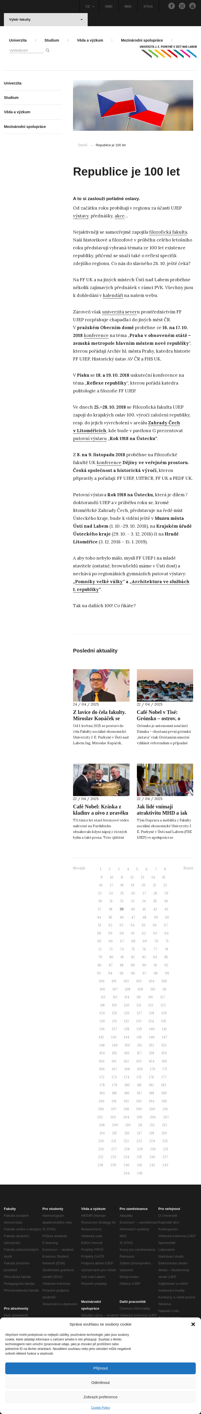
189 (164, 1093)
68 (133, 941)
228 (127, 1149)
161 (114, 1061)
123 (163, 1005)
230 (153, 1149)
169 (140, 1069)
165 (164, 1061)
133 (138, 1021)
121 (139, 1005)
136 (102, 1029)
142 (101, 1037)
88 (122, 965)
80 (111, 957)
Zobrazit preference (100, 1397)
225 (165, 1141)
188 (151, 1093)
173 (114, 1077)
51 (99, 925)
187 (139, 1093)
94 (110, 973)
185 (114, 1093)
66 (111, 941)
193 (139, 1101)
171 (165, 1069)
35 (155, 901)
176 (151, 1077)
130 (102, 1021)
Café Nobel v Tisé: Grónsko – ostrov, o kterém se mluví (158, 718)
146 (152, 1037)
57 (166, 925)
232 (100, 1157)
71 (167, 941)
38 (110, 909)
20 (144, 885)
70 (156, 941)
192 (126, 1101)
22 (165, 885)
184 (102, 1093)
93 (99, 973)
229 (140, 1149)
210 (128, 1125)
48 (144, 917)
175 (139, 1077)
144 (126, 1037)
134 (151, 1021)
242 (152, 1165)
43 (166, 909)
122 (150, 1005)
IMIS (128, 6)
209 (115, 1125)
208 (102, 1125)
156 (127, 1053)
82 (133, 957)
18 (122, 885)
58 (99, 933)
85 (166, 957)
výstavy (80, 216)
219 (164, 1133)
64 (166, 933)
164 (151, 1061)
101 (114, 981)
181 (139, 1085)
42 (155, 909)
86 (100, 965)
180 (127, 1085)
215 (114, 1133)
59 (110, 933)
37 (99, 909)
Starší (188, 868)
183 (163, 1085)
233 (113, 1157)
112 (103, 997)
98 (156, 973)
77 (155, 949)
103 (139, 981)
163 (139, 1061)
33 (133, 901)
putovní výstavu (90, 438)
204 (126, 1117)
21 (154, 885)
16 (101, 885)
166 (102, 1069)
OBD (109, 6)
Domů (82, 145)
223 (139, 1141)
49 (156, 917)
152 (151, 1045)
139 (139, 1029)
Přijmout (100, 1368)
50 (167, 917)
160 (101, 1061)
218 (151, 1133)
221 (113, 1141)
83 (144, 957)
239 (113, 1165)
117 (162, 997)
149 (115, 1045)
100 (101, 981)
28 (155, 893)
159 (164, 1053)
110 (152, 989)
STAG (148, 6)
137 (114, 1029)
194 (151, 1101)
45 (110, 917)
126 (127, 1013)
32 (122, 901)
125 (114, 1013)
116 (150, 997)
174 (126, 1077)
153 (163, 1045)
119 (114, 1005)
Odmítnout (100, 1382)
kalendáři (113, 295)
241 (139, 1165)
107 (115, 989)
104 (151, 981)
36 (166, 901)
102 (126, 981)
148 (102, 1045)
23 (100, 893)
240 (127, 1165)
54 (133, 925)
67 (122, 941)
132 (126, 1021)
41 (144, 909)
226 (101, 1149)
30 (100, 901)
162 (126, 1061)
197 (113, 1109)
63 (155, 933)
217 (139, 1133)
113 (115, 997)
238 (100, 1165)
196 (101, 1109)
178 (102, 1085)
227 (114, 1149)
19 (132, 885)
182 (151, 1085)
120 (126, 1005)
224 (152, 1141)
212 (152, 1125)
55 (144, 925)
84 (155, 957)
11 (122, 877)
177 (163, 1077)
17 (111, 885)
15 (163, 877)
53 (121, 925)
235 (139, 1157)
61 (133, 933)
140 (152, 1029)
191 (114, 1101)
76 (144, 949)
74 (122, 949)
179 (114, 1085)
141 (164, 1029)
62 (144, 933)
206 (153, 1117)
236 (152, 1157)
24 (111, 893)
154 (102, 1053)
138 (126, 1029)
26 (133, 893)
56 (155, 925)
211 (140, 1125)
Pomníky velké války (99, 581)
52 (110, 925)
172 (101, 1077)
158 (151, 1053)
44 (99, 917)
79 (100, 957)
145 (139, 1037)
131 (114, 1021)
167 (114, 1069)
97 (144, 973)
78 (166, 949)
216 (127, 1133)
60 (122, 933)
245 (140, 1173)
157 (139, 1053)
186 (127, 1093)
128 (151, 1013)
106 (102, 989)
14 (153, 877)
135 (163, 1021)
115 (139, 997)
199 (139, 1109)
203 (113, 1117)
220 (101, 1141)
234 (126, 1157)
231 (165, 1149)
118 (102, 1005)
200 (152, 1109)
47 (133, 917)
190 (101, 1101)
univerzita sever (119, 312)
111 (164, 989)
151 (139, 1045)
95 (122, 973)
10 (111, 877)
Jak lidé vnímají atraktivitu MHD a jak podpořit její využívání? (163, 813)
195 (164, 1101)
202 (100, 1117)
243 (165, 1165)
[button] (193, 1324)
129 (164, 1013)
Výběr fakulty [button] (46, 19)
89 (133, 965)
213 (164, 1125)
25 (122, 893)
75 (133, 949)
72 (100, 949)
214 (102, 1133)
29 (166, 893)
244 (127, 1173)
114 (127, 997)
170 (152, 1069)
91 (155, 965)
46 (122, 917)
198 (126, 1109)
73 (111, 949)
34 (144, 901)
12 (132, 877)
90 (144, 965)
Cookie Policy (100, 1408)
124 (102, 1013)
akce (120, 216)
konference (96, 335)
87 (111, 965)
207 (166, 1117)
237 (165, 1157)
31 (111, 901)
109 (140, 989)
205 (139, 1117)
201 (165, 1109)
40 (133, 909)
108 (127, 989)
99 (167, 973)
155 (114, 1053)
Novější (79, 868)
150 (127, 1045)
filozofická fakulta (168, 232)
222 (126, 1141)
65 (99, 941)
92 (166, 965)
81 (122, 957)
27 (144, 893)
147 (164, 1037)
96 (133, 973)
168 (127, 1069)
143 (113, 1037)
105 (164, 981)
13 (142, 877)
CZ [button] (89, 6)
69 (145, 941)
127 (139, 1013)
